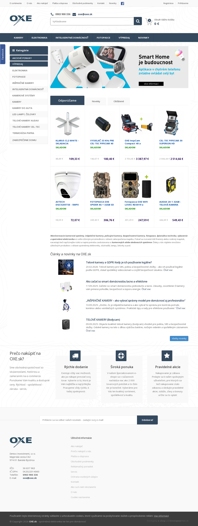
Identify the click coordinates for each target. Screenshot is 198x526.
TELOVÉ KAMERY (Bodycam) (103, 319)
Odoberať (147, 419)
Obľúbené (119, 101)
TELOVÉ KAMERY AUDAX (25, 120)
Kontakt (102, 3)
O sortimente (16, 3)
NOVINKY (143, 37)
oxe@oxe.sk (85, 14)
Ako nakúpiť (42, 3)
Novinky (115, 3)
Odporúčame (67, 100)
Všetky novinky (179, 338)
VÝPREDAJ (124, 37)
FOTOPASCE (103, 37)
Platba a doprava (61, 3)
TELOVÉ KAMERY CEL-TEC (26, 126)
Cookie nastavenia (80, 497)
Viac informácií (161, 515)
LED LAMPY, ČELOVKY (24, 114)
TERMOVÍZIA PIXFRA (23, 133)
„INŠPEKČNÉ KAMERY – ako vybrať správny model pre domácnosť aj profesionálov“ (135, 300)
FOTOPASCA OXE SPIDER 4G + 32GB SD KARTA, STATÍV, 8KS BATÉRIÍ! (102, 206)
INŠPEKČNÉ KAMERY (23, 82)
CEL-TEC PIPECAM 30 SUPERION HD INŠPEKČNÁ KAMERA (170, 143)
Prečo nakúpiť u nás (81, 451)
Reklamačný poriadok (82, 466)
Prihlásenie (183, 3)
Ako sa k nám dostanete (83, 486)
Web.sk (179, 520)
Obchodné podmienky (84, 3)
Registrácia (168, 3)
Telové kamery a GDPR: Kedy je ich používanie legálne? (119, 262)
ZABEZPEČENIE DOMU (24, 140)
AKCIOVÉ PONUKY (22, 58)
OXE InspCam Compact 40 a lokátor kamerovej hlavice (135, 145)
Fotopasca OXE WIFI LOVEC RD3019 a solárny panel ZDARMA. (136, 206)
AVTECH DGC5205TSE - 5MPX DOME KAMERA (67, 204)
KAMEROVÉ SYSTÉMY (23, 95)
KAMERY (18, 37)
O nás (29, 3)
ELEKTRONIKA (39, 37)
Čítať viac (168, 269)
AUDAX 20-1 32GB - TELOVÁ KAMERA (170, 203)
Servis (74, 471)
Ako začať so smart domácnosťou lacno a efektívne (116, 281)
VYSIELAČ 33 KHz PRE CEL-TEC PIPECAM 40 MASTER (102, 143)
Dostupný (156, 520)
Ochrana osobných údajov (84, 476)
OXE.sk (33, 521)
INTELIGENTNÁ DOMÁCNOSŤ (72, 37)
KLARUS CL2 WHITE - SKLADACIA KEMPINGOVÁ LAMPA (68, 143)
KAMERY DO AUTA (22, 107)
